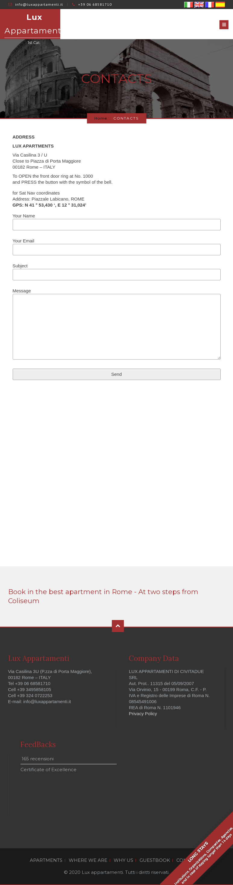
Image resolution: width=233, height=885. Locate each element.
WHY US (123, 860)
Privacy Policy (143, 713)
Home (100, 118)
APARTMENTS (46, 860)
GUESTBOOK (155, 860)
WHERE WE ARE (88, 860)
